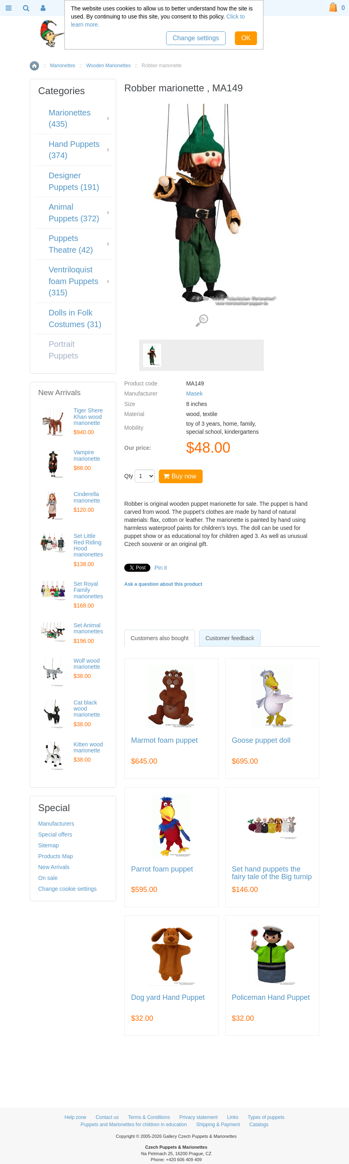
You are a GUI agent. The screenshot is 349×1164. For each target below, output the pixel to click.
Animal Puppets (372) (74, 212)
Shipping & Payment (218, 1124)
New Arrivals (54, 867)
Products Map (55, 856)
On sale (47, 878)
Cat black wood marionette (87, 708)
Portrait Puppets (63, 350)
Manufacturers (56, 823)
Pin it (160, 567)
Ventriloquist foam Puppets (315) (73, 281)
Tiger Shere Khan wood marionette (88, 416)
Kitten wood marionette (88, 747)
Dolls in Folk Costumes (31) (75, 318)
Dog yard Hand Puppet (168, 997)
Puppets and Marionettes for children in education (134, 1124)
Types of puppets (266, 1117)
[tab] (159, 638)
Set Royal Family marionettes (88, 590)
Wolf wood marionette (87, 663)
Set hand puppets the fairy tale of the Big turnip (272, 873)
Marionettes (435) (70, 118)
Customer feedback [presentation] (229, 638)
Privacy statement (198, 1117)
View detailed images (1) (202, 321)
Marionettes (62, 65)
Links (232, 1117)
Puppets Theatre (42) (71, 244)
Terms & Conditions (149, 1117)
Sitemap (48, 845)
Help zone (75, 1117)
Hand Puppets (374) (74, 150)
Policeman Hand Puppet (271, 997)
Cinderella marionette (87, 497)
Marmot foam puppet (164, 740)
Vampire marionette (87, 455)
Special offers (55, 834)
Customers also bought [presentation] (160, 638)
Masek (194, 393)
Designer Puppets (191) (74, 181)
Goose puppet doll (261, 740)
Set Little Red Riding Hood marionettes (88, 545)
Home (34, 65)
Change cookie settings (67, 889)
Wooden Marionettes (108, 65)
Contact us (107, 1117)
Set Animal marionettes (88, 628)
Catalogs (258, 1124)
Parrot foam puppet (162, 869)
